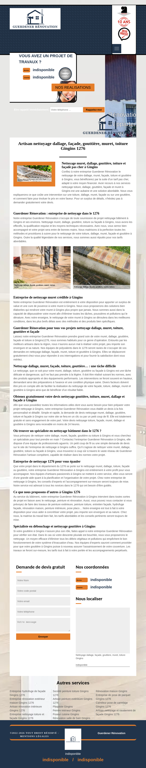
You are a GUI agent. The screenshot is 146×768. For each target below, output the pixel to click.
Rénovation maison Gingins (111, 691)
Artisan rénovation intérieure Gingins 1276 (26, 708)
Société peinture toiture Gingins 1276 (71, 693)
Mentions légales (34, 736)
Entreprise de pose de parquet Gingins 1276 (113, 697)
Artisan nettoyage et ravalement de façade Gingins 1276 (116, 712)
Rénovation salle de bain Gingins (71, 718)
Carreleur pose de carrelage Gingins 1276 (112, 704)
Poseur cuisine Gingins (66, 714)
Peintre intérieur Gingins (66, 710)
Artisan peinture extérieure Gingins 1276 (72, 700)
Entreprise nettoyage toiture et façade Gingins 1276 (27, 716)
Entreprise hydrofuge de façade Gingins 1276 (27, 693)
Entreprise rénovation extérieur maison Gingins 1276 (27, 700)
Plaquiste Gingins (63, 706)
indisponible (101, 580)
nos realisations (73, 87)
